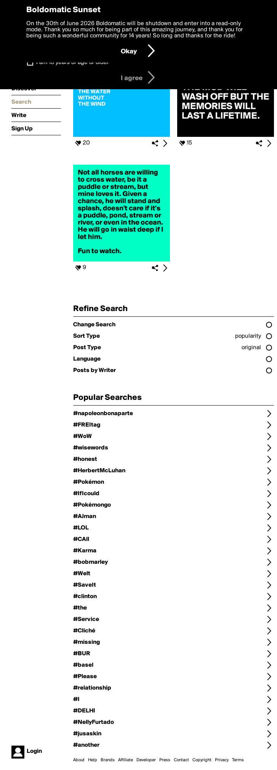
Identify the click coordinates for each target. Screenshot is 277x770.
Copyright (201, 760)
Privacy (222, 760)
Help (92, 760)
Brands (108, 760)
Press (164, 760)
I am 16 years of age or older (72, 62)
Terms (238, 760)
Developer (146, 760)
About (79, 760)
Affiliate (125, 760)
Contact (181, 760)
